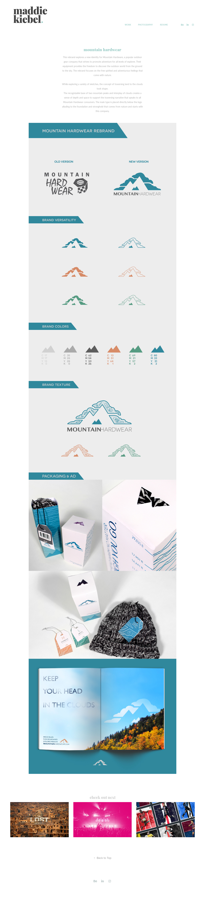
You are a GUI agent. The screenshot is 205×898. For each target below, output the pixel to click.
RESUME (164, 24)
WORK (128, 24)
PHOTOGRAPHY (145, 24)
